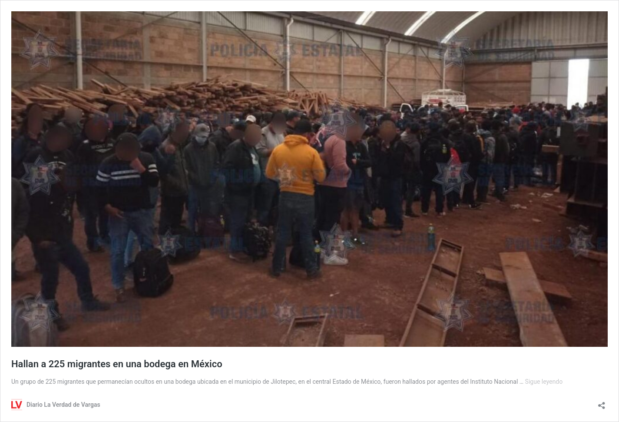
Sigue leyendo (544, 381)
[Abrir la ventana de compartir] (602, 402)
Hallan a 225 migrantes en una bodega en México (116, 364)
